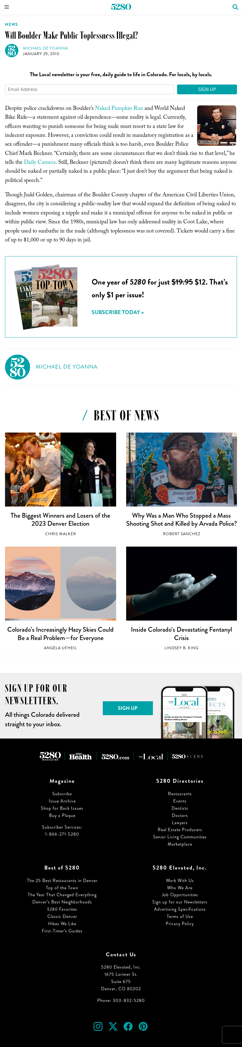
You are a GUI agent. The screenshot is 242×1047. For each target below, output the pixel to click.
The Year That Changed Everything (62, 895)
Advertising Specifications (180, 909)
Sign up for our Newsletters (179, 902)
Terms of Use (180, 916)
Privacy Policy (180, 923)
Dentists (180, 808)
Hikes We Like (62, 923)
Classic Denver (62, 916)
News (11, 24)
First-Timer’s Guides (62, 931)
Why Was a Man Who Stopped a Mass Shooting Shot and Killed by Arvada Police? (181, 520)
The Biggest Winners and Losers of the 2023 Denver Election (60, 520)
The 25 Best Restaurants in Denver (62, 880)
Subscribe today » (118, 312)
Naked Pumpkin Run (119, 109)
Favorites (62, 909)
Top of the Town (62, 888)
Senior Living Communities (180, 837)
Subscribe (62, 794)
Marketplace (180, 844)
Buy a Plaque (62, 815)
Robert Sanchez (181, 534)
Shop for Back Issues (62, 808)
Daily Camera (40, 163)
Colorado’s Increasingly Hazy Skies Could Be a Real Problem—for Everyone (60, 634)
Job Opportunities (180, 895)
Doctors (180, 815)
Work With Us (180, 880)
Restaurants (180, 794)
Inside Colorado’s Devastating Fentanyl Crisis (181, 634)
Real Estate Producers (180, 829)
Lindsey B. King (182, 648)
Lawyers (180, 822)
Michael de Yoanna (45, 48)
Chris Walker (60, 534)
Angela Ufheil (60, 648)
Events (180, 801)
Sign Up (207, 89)
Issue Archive (62, 801)
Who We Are (179, 888)
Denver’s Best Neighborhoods (62, 902)
